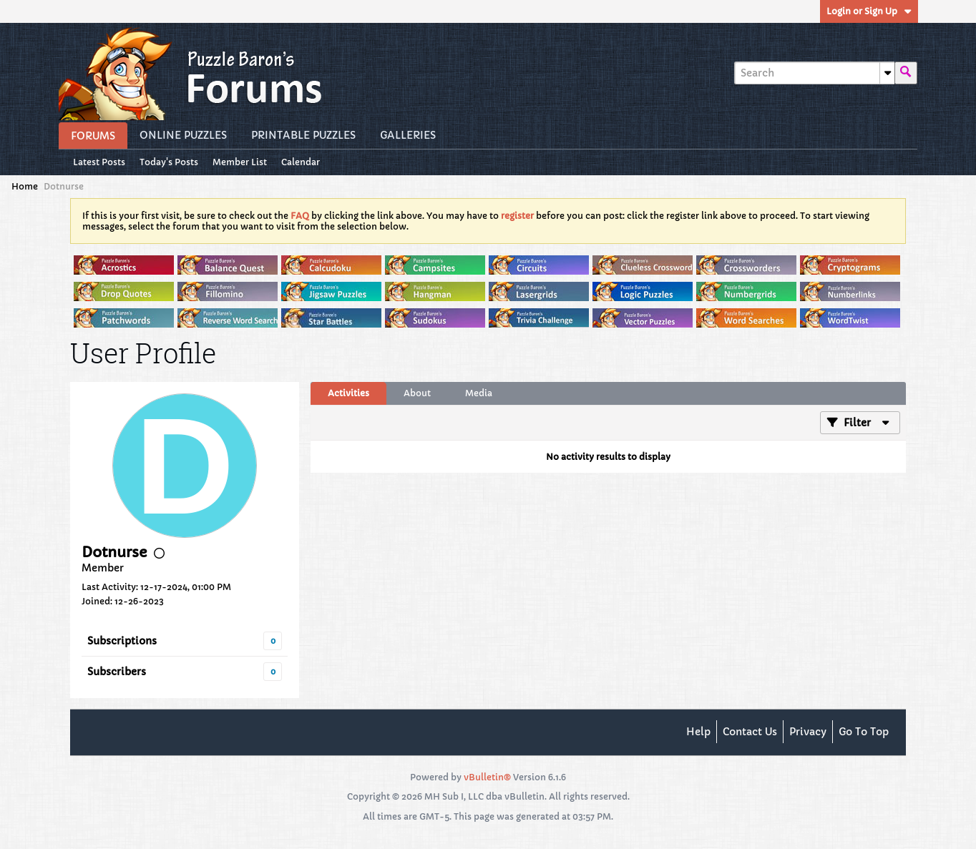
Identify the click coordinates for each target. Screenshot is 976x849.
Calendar (300, 162)
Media (478, 393)
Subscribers (116, 671)
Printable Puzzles (303, 135)
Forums (93, 135)
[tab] (348, 393)
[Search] (814, 73)
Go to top (864, 731)
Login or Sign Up (869, 11)
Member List (240, 162)
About (417, 393)
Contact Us (750, 731)
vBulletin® (487, 777)
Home (24, 186)
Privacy (807, 731)
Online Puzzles (183, 135)
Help (698, 731)
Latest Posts (99, 162)
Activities (348, 393)
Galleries (408, 135)
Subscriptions (122, 640)
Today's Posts (169, 162)
